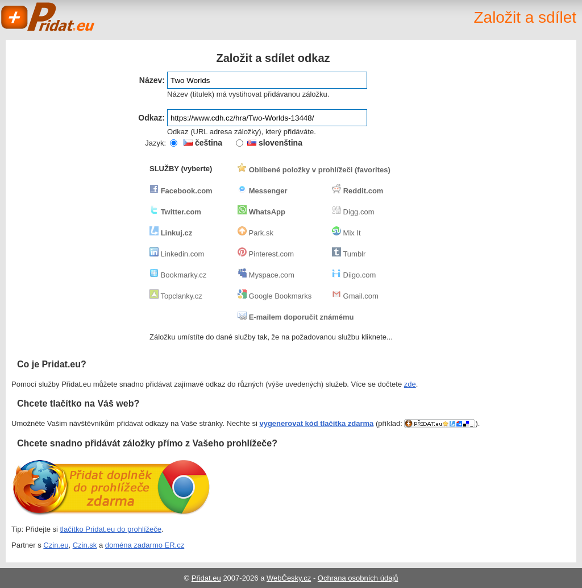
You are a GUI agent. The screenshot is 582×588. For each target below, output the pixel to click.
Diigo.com (354, 275)
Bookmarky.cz (177, 275)
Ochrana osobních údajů (358, 578)
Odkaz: (151, 117)
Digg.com (353, 212)
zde (410, 384)
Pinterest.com (266, 254)
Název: (152, 80)
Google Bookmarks (274, 296)
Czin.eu (55, 545)
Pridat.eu (48, 17)
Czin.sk (85, 545)
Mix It (346, 233)
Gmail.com (355, 296)
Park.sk (255, 233)
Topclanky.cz (175, 296)
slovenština (274, 142)
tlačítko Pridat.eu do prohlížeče (111, 529)
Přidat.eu (206, 578)
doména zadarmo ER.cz (144, 545)
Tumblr (348, 254)
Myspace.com (266, 275)
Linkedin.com (176, 254)
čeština (203, 142)
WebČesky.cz (289, 578)
